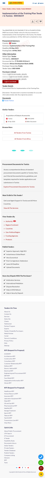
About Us (7, 311)
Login (35, 3)
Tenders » (9, 9)
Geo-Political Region (13, 232)
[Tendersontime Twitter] (25, 467)
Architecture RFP (9, 356)
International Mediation (13, 283)
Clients (6, 321)
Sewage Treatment (10, 411)
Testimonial (8, 324)
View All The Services (11, 208)
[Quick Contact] (41, 456)
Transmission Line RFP (11, 420)
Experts (6, 328)
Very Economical (11, 258)
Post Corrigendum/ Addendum (16, 261)
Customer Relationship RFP (13, 363)
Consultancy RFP (9, 361)
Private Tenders (9, 448)
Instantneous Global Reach (14, 254)
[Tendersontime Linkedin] (17, 467)
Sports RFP (7, 413)
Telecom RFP (8, 415)
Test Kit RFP (8, 418)
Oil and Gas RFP (9, 403)
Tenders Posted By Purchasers (13, 331)
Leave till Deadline (11, 264)
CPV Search (8, 433)
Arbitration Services (12, 280)
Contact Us (7, 314)
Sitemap (6, 345)
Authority (11, 221)
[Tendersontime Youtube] (19, 467)
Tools (6, 462)
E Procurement (9, 436)
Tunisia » (19, 9)
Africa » (14, 9)
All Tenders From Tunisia (22, 133)
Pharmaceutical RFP (10, 406)
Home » (4, 9)
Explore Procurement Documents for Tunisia (19, 187)
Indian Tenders (8, 445)
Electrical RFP (8, 371)
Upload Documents (12, 267)
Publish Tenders (8, 247)
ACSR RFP (7, 354)
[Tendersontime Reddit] (28, 467)
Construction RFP (10, 359)
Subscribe (7, 319)
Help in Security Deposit (13, 293)
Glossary (7, 458)
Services (6, 316)
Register (41, 3)
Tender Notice (9, 100)
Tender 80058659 (26, 9)
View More (7, 423)
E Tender (7, 438)
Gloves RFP (7, 383)
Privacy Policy (8, 341)
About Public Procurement (12, 431)
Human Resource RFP (11, 394)
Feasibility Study (9, 441)
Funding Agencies (12, 236)
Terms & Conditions (10, 338)
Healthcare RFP (9, 391)
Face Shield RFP (9, 378)
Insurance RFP (8, 396)
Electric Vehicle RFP (10, 368)
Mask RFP (7, 401)
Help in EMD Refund (12, 290)
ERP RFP (7, 376)
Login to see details (10, 81)
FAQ (5, 343)
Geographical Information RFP (13, 380)
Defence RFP (8, 366)
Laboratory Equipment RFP (12, 398)
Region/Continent (12, 225)
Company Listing (9, 455)
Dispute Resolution (12, 287)
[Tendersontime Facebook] (22, 467)
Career (6, 336)
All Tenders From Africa (22, 139)
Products (9, 239)
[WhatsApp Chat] (41, 462)
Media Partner (8, 333)
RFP (5, 460)
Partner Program (9, 326)
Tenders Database (9, 450)
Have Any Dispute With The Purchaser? (17, 276)
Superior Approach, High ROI (15, 251)
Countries (9, 229)
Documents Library (10, 443)
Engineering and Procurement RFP (15, 373)
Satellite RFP (8, 408)
